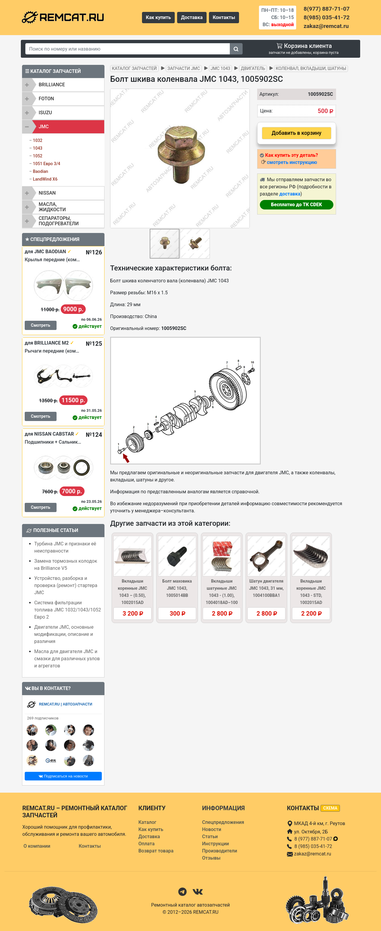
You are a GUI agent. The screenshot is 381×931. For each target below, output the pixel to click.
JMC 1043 (220, 68)
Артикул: (268, 94)
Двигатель (253, 68)
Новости (211, 829)
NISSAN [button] (47, 193)
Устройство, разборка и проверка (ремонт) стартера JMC (65, 585)
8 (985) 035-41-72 (313, 846)
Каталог (147, 822)
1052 (37, 156)
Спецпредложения (223, 822)
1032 (37, 140)
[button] (244, 158)
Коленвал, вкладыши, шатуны (311, 68)
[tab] (63, 85)
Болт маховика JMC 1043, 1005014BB (177, 588)
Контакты (224, 17)
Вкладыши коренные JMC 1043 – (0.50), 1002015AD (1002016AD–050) (132, 595)
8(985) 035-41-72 (326, 17)
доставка (289, 194)
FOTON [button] (46, 98)
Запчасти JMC (184, 68)
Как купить (158, 17)
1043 (37, 148)
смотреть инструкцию (292, 162)
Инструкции (215, 843)
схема (330, 808)
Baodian (40, 171)
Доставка (192, 17)
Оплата (146, 843)
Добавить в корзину (296, 133)
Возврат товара (156, 851)
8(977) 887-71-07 (326, 8)
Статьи (210, 836)
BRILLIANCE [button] (52, 84)
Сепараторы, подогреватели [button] (59, 220)
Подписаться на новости (63, 776)
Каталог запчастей (134, 68)
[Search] (127, 48)
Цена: (266, 111)
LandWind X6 (45, 179)
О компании (37, 846)
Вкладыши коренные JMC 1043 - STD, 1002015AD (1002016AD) (311, 595)
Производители (219, 851)
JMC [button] (44, 126)
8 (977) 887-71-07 (316, 839)
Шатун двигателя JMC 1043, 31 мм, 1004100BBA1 (266, 588)
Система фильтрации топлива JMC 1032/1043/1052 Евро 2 (67, 610)
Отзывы (211, 858)
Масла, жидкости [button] (52, 206)
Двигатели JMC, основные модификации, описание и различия (63, 634)
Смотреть (40, 325)
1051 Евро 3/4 (46, 163)
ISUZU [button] (45, 112)
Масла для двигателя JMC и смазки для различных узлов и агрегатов (67, 659)
